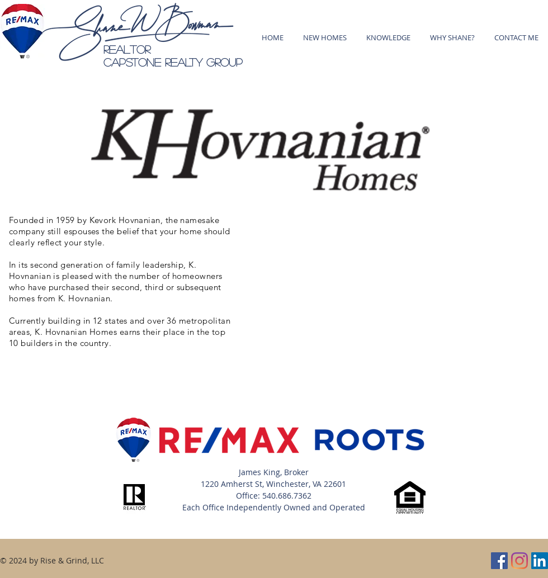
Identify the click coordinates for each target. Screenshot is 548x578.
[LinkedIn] (539, 560)
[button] (388, 37)
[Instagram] (519, 560)
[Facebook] (499, 560)
